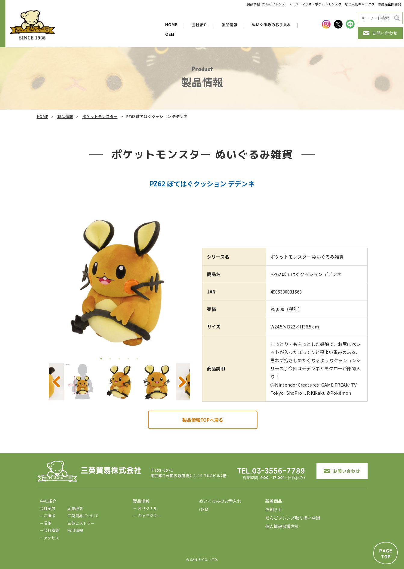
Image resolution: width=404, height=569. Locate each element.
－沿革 (45, 523)
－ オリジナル (145, 508)
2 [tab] (110, 359)
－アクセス (49, 538)
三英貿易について (83, 515)
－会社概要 (49, 530)
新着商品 (273, 501)
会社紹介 (199, 24)
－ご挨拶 (47, 515)
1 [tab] (101, 359)
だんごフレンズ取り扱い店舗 (292, 518)
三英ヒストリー (81, 523)
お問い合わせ (380, 33)
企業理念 (75, 508)
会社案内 (47, 508)
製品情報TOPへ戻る (202, 420)
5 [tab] (137, 359)
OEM (169, 34)
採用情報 (75, 530)
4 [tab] (128, 359)
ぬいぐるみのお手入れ (271, 24)
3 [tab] (119, 359)
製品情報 (229, 24)
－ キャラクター (147, 515)
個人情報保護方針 (282, 526)
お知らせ (273, 509)
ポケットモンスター (100, 116)
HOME (171, 24)
